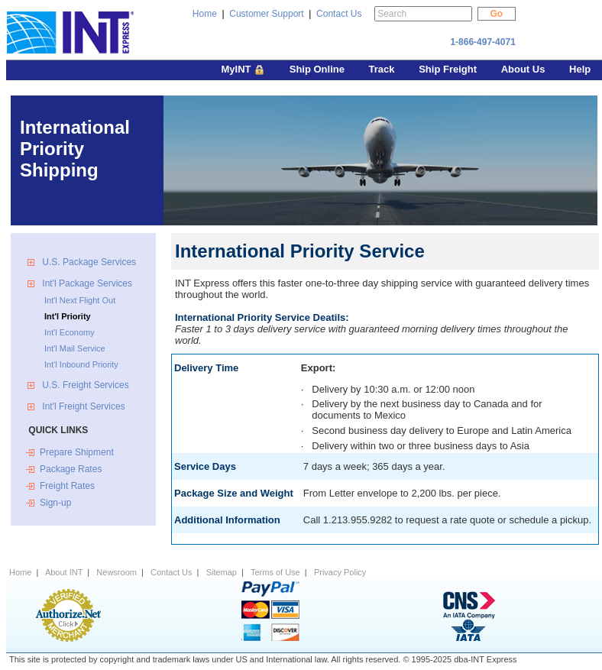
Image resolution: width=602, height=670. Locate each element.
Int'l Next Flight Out (79, 300)
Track (383, 69)
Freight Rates (67, 486)
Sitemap (221, 572)
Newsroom (116, 572)
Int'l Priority (67, 316)
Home (205, 13)
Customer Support (266, 13)
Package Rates (71, 469)
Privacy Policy (340, 572)
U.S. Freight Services (84, 385)
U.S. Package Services (89, 262)
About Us (524, 69)
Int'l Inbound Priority (81, 364)
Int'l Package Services (86, 283)
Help (580, 69)
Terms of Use (275, 572)
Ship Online (319, 69)
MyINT (244, 70)
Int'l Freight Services (82, 406)
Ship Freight (449, 69)
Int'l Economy (69, 332)
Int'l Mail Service (74, 348)
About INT (64, 572)
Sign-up (55, 502)
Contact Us (338, 13)
